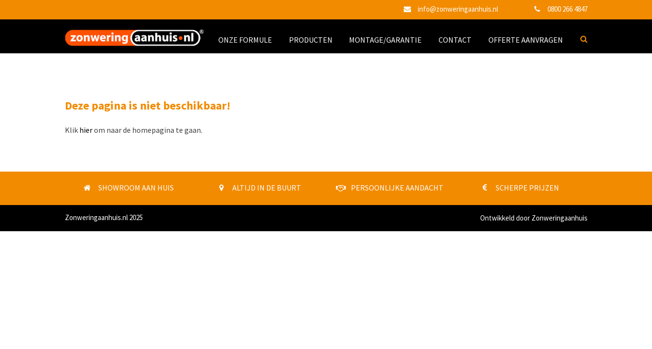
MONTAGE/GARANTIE (385, 40)
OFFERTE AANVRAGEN (525, 40)
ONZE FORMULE (245, 40)
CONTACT (455, 40)
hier (85, 130)
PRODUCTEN (311, 40)
